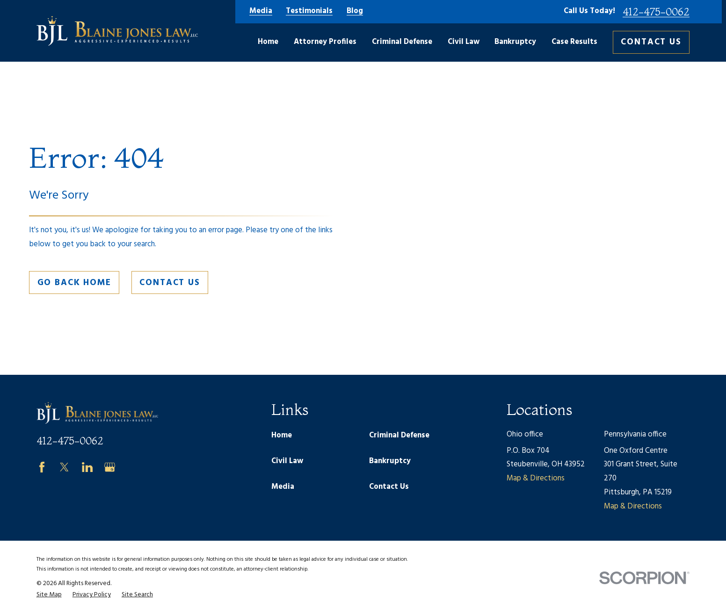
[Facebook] (41, 467)
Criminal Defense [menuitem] (402, 42)
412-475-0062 (656, 12)
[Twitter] (64, 467)
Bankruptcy (390, 461)
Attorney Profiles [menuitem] (325, 42)
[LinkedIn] (87, 467)
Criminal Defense (399, 435)
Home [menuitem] (268, 42)
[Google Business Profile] (109, 467)
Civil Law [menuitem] (463, 42)
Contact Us (651, 42)
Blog (355, 11)
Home (281, 435)
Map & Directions (536, 478)
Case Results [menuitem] (574, 42)
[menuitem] (49, 595)
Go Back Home (74, 283)
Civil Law (287, 461)
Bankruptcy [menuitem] (515, 42)
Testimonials (309, 11)
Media (260, 11)
